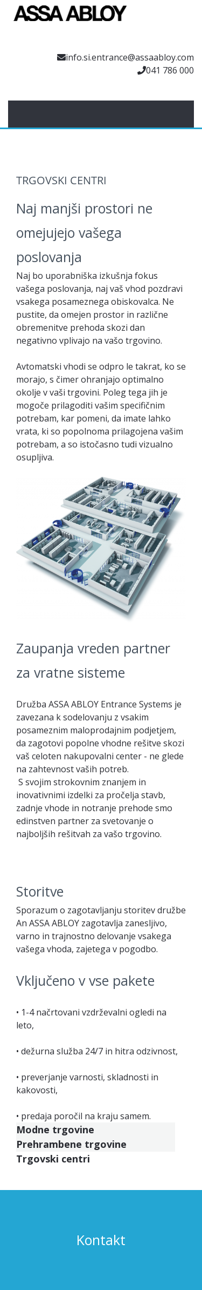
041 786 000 (170, 70)
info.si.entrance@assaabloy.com (130, 57)
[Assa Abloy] (70, 18)
